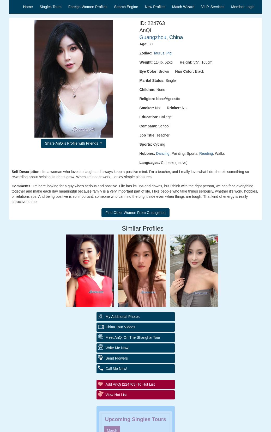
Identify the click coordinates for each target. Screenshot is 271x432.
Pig (169, 53)
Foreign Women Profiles (87, 7)
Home (28, 7)
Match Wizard (183, 7)
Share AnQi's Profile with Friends (72, 143)
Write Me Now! (118, 348)
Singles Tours (51, 7)
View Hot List (116, 395)
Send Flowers (117, 358)
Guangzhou (153, 37)
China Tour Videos (120, 327)
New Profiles (155, 7)
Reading (206, 153)
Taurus (158, 53)
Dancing (162, 153)
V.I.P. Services (213, 7)
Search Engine (126, 7)
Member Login (243, 7)
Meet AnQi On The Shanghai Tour (133, 337)
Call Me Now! (116, 369)
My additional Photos (123, 316)
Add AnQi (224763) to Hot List (130, 384)
